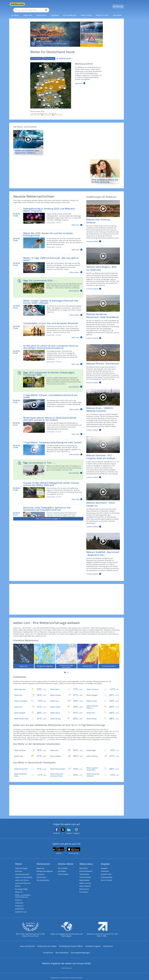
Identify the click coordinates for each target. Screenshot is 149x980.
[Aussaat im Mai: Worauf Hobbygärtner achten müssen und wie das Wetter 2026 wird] (46, 488)
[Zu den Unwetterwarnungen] (50, 82)
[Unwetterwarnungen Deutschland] (66, 653)
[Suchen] (61, 4)
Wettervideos (86, 860)
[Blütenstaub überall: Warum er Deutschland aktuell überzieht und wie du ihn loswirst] (46, 423)
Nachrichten (83, 865)
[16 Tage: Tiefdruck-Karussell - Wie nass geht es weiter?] (55, 31)
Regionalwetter (84, 877)
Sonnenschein (41, 874)
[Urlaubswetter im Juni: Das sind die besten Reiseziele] (46, 327)
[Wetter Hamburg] (103, 686)
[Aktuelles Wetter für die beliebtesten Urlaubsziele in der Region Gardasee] (30, 747)
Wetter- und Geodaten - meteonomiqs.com (23, 894)
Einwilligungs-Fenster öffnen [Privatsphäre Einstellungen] (71, 944)
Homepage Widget (21, 887)
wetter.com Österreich (23, 881)
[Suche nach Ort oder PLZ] (46, 4)
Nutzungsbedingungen (80, 950)
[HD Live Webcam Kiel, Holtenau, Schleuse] (101, 219)
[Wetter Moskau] (66, 716)
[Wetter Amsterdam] (30, 698)
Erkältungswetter (106, 874)
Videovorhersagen (21, 865)
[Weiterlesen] (80, 80)
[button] (48, 516)
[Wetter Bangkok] (30, 710)
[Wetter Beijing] (103, 716)
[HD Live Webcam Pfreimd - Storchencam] (101, 362)
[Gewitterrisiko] (87, 653)
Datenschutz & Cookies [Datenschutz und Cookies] (47, 944)
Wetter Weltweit (84, 884)
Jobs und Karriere (27, 944)
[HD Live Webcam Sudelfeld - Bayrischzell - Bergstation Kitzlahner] (101, 552)
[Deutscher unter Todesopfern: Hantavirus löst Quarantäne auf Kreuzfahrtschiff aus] (46, 511)
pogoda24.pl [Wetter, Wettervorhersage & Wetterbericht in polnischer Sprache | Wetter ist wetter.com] (19, 907)
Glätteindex (105, 868)
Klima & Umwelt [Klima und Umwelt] (106, 877)
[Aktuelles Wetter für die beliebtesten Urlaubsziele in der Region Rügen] (103, 747)
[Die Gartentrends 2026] (46, 283)
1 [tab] (65, 669)
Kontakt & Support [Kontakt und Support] (93, 944)
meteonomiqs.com (66, 966)
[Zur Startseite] (17, 4)
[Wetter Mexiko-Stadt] (30, 716)
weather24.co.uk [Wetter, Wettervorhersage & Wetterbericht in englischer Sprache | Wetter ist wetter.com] (21, 910)
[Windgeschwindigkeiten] (45, 653)
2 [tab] (68, 669)
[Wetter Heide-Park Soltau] (30, 772)
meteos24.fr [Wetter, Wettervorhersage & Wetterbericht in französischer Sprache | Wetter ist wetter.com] (19, 901)
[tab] (36, 55)
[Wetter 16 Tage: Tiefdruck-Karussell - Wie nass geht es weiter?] (46, 262)
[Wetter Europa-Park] (30, 766)
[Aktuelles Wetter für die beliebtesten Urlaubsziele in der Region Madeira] (66, 753)
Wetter (18, 860)
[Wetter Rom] (66, 698)
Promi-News (83, 890)
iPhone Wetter (63, 865)
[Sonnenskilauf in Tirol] (46, 466)
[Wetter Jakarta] (66, 710)
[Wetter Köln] (30, 692)
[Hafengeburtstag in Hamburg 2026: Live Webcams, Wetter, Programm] (46, 214)
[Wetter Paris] (30, 704)
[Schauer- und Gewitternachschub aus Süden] (92, 24)
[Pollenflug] (118, 4)
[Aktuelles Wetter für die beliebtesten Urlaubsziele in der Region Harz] (66, 747)
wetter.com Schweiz (22, 877)
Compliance (48, 950)
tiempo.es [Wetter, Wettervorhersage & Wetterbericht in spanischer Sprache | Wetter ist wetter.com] (18, 898)
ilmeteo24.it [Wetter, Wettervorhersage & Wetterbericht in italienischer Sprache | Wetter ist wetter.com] (19, 904)
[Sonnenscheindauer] (109, 653)
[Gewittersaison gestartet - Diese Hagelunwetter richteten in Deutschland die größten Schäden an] (28, 139)
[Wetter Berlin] (66, 686)
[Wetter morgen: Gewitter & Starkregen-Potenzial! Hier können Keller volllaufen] (46, 305)
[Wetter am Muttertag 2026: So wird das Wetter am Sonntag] (105, 168)
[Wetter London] (103, 698)
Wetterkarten (43, 860)
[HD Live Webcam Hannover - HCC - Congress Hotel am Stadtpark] (101, 455)
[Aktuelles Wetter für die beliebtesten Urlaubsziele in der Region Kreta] (30, 753)
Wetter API (18, 890)
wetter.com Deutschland (23, 874)
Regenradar (40, 865)
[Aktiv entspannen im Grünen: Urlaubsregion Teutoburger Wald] (46, 376)
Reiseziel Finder (106, 871)
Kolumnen (18, 868)
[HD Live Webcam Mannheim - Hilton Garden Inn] (101, 503)
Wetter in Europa (85, 881)
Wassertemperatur (43, 877)
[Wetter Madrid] (66, 704)
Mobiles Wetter (66, 860)
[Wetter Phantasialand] (66, 766)
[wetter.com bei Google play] (58, 847)
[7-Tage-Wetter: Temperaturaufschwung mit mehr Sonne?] (46, 445)
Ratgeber (105, 860)
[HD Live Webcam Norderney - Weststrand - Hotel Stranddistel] (101, 315)
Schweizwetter (84, 871)
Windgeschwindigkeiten (45, 868)
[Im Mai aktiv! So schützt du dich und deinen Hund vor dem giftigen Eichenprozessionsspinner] (46, 352)
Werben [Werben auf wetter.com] (18, 884)
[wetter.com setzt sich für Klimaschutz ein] (66, 929)
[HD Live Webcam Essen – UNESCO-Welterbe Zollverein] (101, 408)
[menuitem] (15, 12)
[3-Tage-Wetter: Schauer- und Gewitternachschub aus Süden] (46, 399)
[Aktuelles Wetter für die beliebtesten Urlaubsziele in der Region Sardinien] (103, 753)
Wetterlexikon (84, 887)
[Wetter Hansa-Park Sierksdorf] (103, 772)
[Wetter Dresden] (66, 692)
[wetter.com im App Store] (73, 847)
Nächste (118, 651)
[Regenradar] (23, 653)
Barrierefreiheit (62, 950)
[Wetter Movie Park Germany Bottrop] (66, 772)
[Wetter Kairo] (103, 710)
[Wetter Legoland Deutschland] (103, 766)
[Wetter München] (30, 686)
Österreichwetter (85, 874)
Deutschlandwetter (85, 868)
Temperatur (41, 871)
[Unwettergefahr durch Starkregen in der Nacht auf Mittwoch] (92, 35)
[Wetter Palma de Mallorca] (103, 704)
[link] (15, 12)
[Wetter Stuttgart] (103, 692)
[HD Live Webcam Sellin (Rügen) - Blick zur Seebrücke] (101, 267)
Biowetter (104, 865)
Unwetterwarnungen (22, 871)
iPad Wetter (62, 868)
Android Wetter (63, 871)
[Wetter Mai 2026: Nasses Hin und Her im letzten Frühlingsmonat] (46, 238)
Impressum (108, 944)
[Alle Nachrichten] (92, 42)
